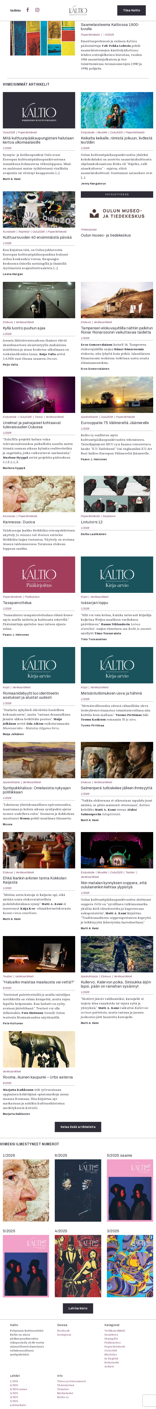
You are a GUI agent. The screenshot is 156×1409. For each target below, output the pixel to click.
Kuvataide (9, 231)
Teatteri (130, 872)
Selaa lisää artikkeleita (78, 1126)
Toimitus (63, 1389)
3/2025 (14, 1401)
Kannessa (9, 516)
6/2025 (7, 987)
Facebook (63, 1330)
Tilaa (131, 10)
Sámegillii (111, 1338)
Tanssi (39, 416)
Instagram (64, 1334)
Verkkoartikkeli (25, 322)
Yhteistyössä (89, 229)
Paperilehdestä (90, 34)
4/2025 (14, 1397)
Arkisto (109, 1366)
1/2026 (7, 148)
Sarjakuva (109, 516)
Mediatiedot (65, 1393)
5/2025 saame (18, 1389)
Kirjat (84, 596)
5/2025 (109, 34)
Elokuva (8, 322)
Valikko (16, 10)
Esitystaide (88, 132)
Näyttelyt (24, 231)
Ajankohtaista (89, 416)
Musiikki (102, 132)
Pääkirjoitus (32, 596)
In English (111, 1358)
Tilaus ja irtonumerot (71, 1381)
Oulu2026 (9, 132)
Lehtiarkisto (78, 1308)
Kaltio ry (63, 1397)
